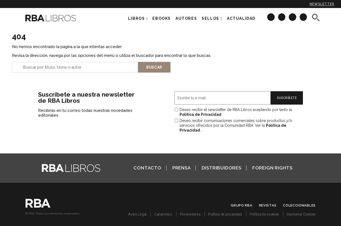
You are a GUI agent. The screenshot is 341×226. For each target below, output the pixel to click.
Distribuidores (221, 168)
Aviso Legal (137, 214)
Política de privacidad (225, 214)
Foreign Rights (272, 168)
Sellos (210, 18)
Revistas (268, 205)
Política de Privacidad (200, 114)
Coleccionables (299, 205)
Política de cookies (264, 214)
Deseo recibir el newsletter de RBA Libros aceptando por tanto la (236, 112)
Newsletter (322, 4)
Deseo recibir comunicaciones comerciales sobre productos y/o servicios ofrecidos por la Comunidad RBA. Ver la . (236, 125)
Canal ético (163, 214)
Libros (136, 18)
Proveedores (190, 214)
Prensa (181, 168)
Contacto (147, 168)
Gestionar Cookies (301, 214)
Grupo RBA (241, 205)
